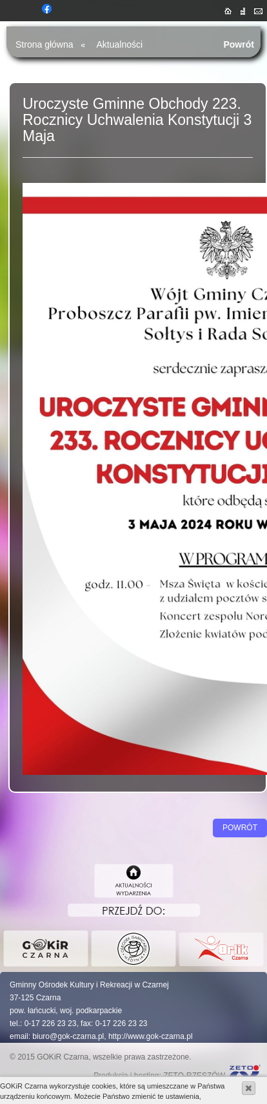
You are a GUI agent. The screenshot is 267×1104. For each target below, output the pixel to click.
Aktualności (120, 44)
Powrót (238, 44)
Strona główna (44, 44)
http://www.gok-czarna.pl (150, 1036)
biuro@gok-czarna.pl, (69, 1036)
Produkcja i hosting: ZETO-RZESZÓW (159, 1075)
